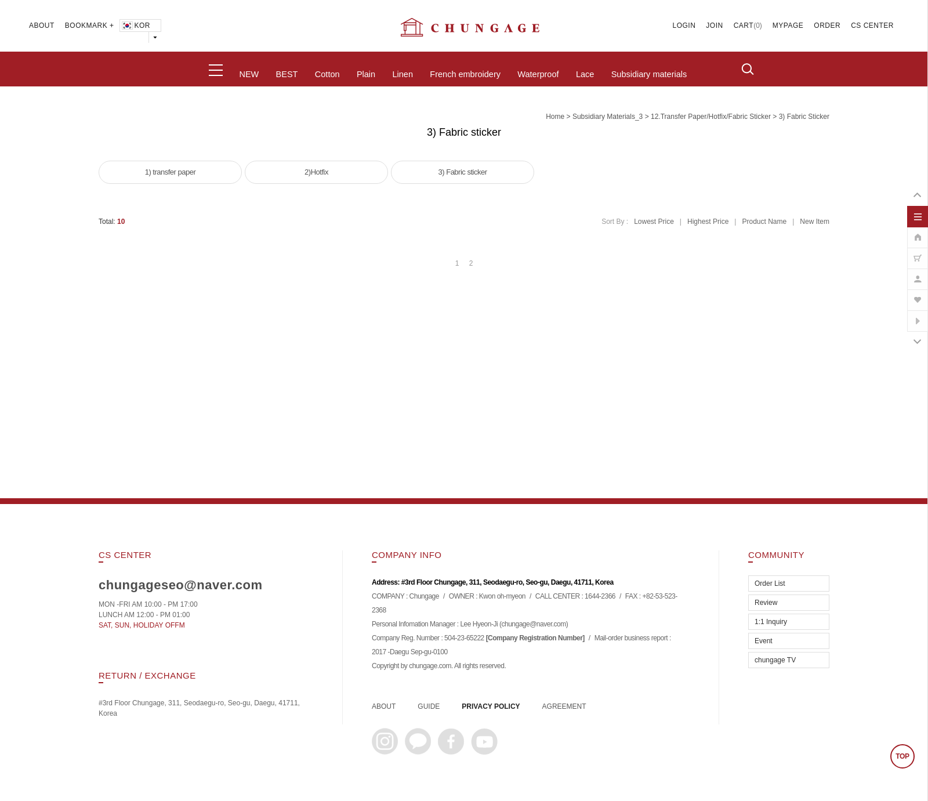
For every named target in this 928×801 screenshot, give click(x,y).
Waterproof (538, 74)
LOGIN (684, 25)
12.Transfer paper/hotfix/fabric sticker (711, 117)
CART (743, 25)
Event (764, 641)
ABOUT (42, 25)
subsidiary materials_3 (607, 117)
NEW (249, 74)
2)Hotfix (316, 172)
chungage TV (775, 660)
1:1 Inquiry (771, 622)
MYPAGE (788, 25)
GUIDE (429, 706)
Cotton (327, 74)
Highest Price (707, 222)
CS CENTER (872, 25)
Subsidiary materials (649, 74)
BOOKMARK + (89, 25)
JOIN (714, 25)
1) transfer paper (170, 172)
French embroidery (465, 74)
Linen (402, 74)
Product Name (764, 222)
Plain (366, 74)
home (555, 117)
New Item (814, 222)
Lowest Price (654, 222)
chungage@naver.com (533, 624)
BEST (287, 74)
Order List (770, 583)
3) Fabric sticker (804, 117)
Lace (585, 74)
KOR (135, 25)
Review (766, 603)
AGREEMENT (564, 706)
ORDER (827, 25)
